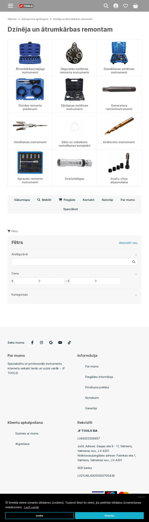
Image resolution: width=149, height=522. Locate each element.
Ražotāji (107, 200)
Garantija (91, 408)
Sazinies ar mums (26, 433)
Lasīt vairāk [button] (31, 507)
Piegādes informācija (99, 377)
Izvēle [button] (39, 515)
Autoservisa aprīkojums (35, 19)
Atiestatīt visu (128, 243)
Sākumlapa (22, 200)
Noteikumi (92, 398)
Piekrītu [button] (109, 515)
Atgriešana (22, 444)
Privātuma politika (97, 387)
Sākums (12, 19)
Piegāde (67, 200)
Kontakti (88, 200)
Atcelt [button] (141, 496)
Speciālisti (70, 209)
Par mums (128, 200)
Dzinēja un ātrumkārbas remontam (73, 19)
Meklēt (44, 200)
